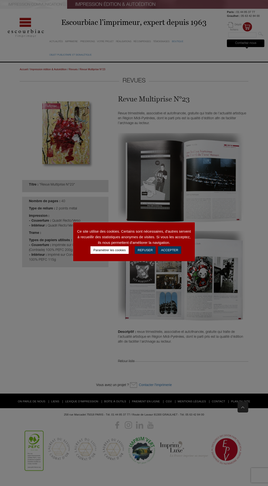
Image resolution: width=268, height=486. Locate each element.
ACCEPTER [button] (169, 250)
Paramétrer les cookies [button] (109, 250)
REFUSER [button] (145, 250)
